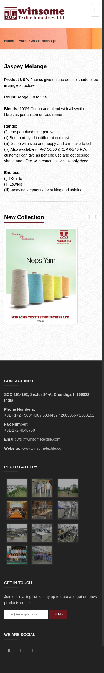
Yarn (23, 41)
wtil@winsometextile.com (38, 439)
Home (9, 41)
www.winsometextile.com (43, 448)
